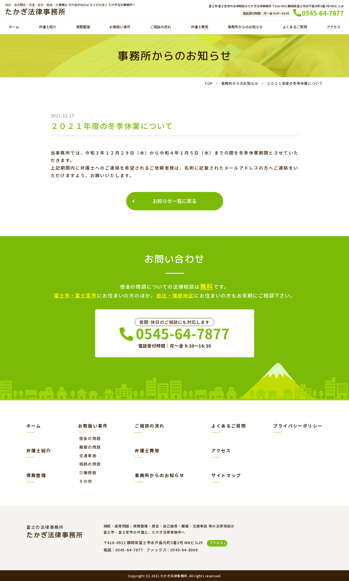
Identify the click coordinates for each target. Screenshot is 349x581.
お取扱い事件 (117, 27)
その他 (85, 481)
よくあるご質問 (293, 27)
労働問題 (88, 472)
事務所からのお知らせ (242, 27)
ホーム (15, 27)
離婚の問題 (90, 447)
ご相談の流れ (157, 27)
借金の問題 (90, 438)
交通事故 (88, 455)
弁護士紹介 (47, 27)
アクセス (331, 27)
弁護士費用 (195, 27)
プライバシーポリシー (298, 425)
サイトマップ (226, 475)
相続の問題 (90, 464)
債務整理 (81, 27)
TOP (208, 83)
